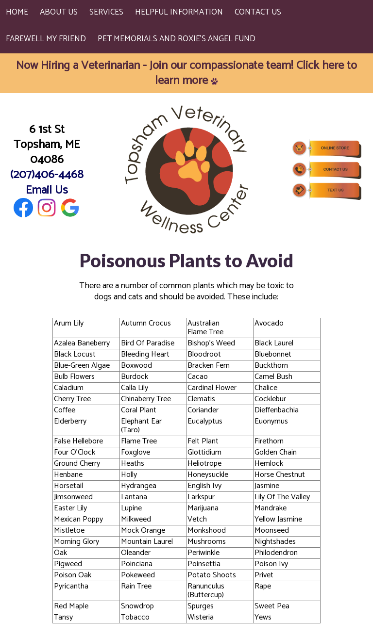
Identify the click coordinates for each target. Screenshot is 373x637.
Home (17, 12)
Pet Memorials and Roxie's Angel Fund (176, 39)
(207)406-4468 (47, 174)
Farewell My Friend (46, 39)
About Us (59, 12)
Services (106, 12)
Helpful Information (179, 12)
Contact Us (258, 12)
